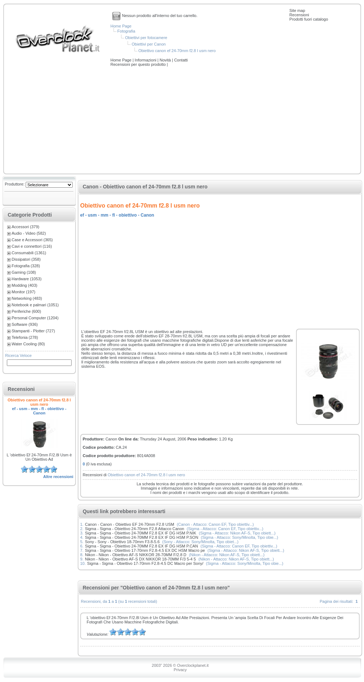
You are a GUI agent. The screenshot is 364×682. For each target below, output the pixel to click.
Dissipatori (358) (26, 259)
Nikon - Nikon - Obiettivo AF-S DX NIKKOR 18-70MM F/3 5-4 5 (140, 559)
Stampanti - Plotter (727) (33, 331)
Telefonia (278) (25, 337)
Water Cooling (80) (28, 344)
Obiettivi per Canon (149, 44)
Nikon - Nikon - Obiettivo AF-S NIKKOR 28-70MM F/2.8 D (136, 555)
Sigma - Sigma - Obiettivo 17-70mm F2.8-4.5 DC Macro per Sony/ (145, 563)
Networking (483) (27, 298)
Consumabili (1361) (29, 253)
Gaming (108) (24, 272)
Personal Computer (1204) (35, 318)
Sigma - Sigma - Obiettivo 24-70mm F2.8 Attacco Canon (134, 529)
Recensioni (299, 15)
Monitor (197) (23, 292)
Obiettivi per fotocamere (146, 37)
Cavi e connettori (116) (32, 246)
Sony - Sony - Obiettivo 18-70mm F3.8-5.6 (122, 542)
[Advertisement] (182, 120)
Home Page (121, 26)
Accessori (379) (25, 227)
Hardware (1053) (27, 279)
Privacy (180, 670)
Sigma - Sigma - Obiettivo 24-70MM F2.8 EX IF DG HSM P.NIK (140, 533)
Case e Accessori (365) (32, 240)
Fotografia (126, 31)
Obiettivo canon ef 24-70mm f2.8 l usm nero (177, 50)
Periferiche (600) (26, 311)
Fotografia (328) (26, 266)
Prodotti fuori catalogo (309, 19)
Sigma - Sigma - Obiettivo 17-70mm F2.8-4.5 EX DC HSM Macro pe (145, 550)
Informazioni (146, 60)
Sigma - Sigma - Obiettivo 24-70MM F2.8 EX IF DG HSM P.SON (141, 537)
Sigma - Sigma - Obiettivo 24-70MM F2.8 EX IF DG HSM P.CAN (141, 546)
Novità (165, 60)
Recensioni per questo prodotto (139, 64)
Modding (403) (24, 285)
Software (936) (25, 324)
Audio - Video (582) (29, 233)
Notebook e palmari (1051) (35, 305)
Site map (297, 10)
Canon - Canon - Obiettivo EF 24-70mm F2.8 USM (129, 524)
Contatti (181, 60)
